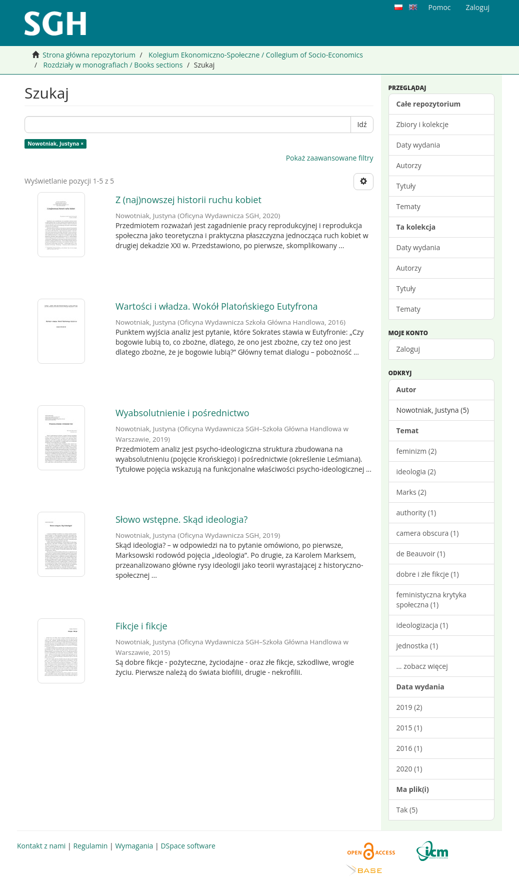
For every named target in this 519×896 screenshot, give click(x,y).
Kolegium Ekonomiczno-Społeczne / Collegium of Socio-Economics (255, 55)
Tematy (408, 206)
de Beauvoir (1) (421, 553)
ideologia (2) (416, 471)
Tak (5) (407, 809)
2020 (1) (409, 768)
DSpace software (187, 845)
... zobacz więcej (422, 666)
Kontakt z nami (41, 845)
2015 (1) (409, 727)
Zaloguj (408, 349)
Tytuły (406, 186)
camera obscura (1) (427, 533)
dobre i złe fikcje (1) (427, 574)
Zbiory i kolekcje (422, 124)
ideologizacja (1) (422, 625)
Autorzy (409, 165)
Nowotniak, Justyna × (56, 143)
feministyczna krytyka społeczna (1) (431, 599)
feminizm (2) (416, 451)
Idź (361, 124)
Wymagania (134, 845)
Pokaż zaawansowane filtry (330, 158)
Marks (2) (411, 492)
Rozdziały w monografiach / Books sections (112, 65)
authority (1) (416, 512)
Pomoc (439, 7)
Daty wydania (418, 145)
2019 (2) (409, 707)
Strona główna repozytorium (89, 55)
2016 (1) (409, 748)
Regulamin (90, 845)
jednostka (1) (417, 645)
